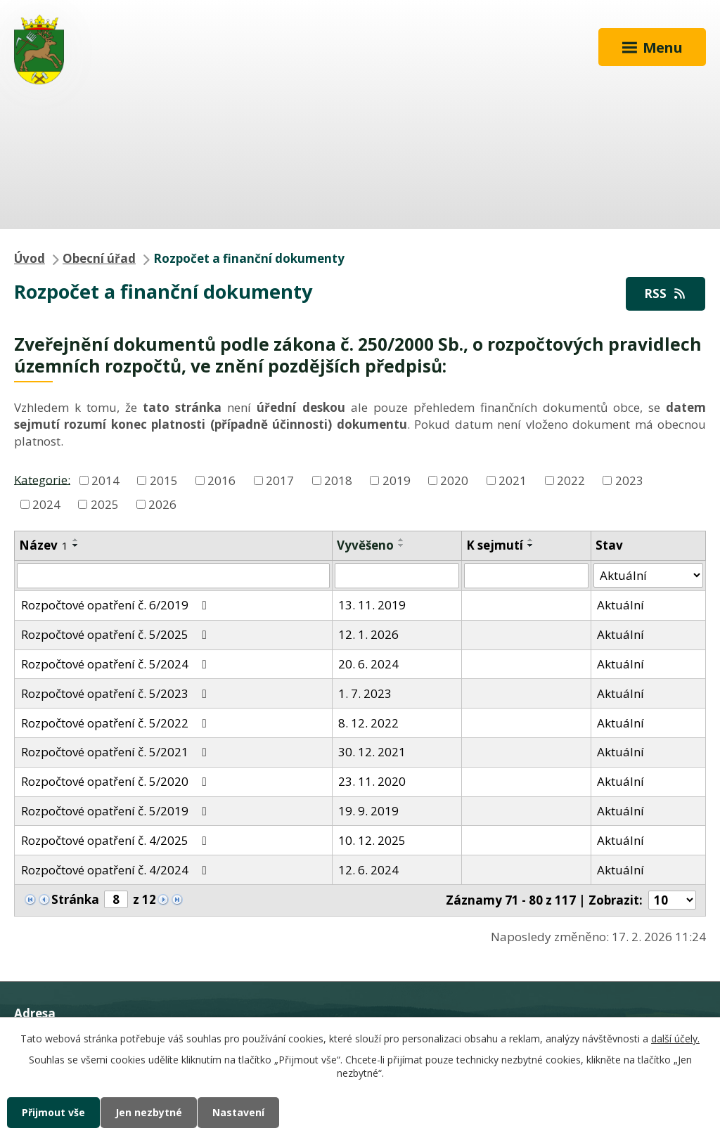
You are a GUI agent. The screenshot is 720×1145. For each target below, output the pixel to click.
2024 (46, 504)
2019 (396, 480)
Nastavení (238, 1112)
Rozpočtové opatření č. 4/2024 (116, 870)
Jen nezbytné (148, 1112)
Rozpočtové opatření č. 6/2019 (116, 605)
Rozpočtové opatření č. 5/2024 (116, 664)
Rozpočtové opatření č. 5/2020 (116, 781)
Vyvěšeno (365, 545)
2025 (105, 504)
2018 (338, 480)
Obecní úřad (99, 258)
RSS (666, 293)
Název (43, 545)
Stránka (75, 899)
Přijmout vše (53, 1112)
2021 (513, 480)
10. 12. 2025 (372, 840)
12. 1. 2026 (368, 634)
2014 (105, 480)
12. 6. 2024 (368, 870)
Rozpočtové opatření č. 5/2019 (116, 811)
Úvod (29, 258)
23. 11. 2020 (372, 781)
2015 (164, 480)
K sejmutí (494, 545)
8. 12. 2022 (368, 723)
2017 (280, 480)
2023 (629, 480)
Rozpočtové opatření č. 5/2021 (116, 752)
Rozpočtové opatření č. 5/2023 (116, 693)
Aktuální (620, 605)
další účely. (675, 1038)
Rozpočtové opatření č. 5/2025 (116, 634)
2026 (162, 504)
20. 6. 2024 (368, 664)
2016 (221, 480)
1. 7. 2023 (365, 693)
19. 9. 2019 (368, 811)
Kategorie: (42, 479)
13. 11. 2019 (372, 605)
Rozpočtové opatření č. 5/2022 (116, 723)
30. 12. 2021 (372, 752)
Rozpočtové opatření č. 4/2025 (116, 840)
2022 (571, 480)
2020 (454, 480)
